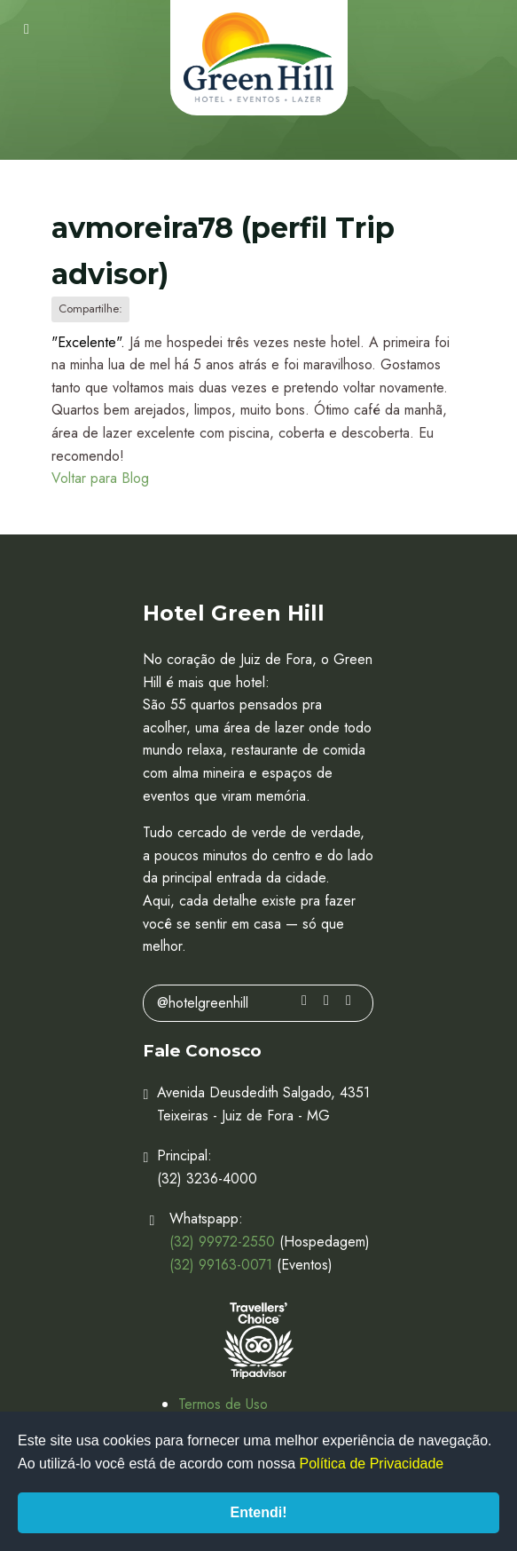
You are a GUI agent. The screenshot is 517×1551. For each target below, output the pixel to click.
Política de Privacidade (372, 1463)
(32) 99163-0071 (220, 1264)
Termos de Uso (223, 1404)
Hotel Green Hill (259, 58)
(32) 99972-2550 (222, 1241)
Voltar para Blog (100, 478)
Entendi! (259, 1512)
